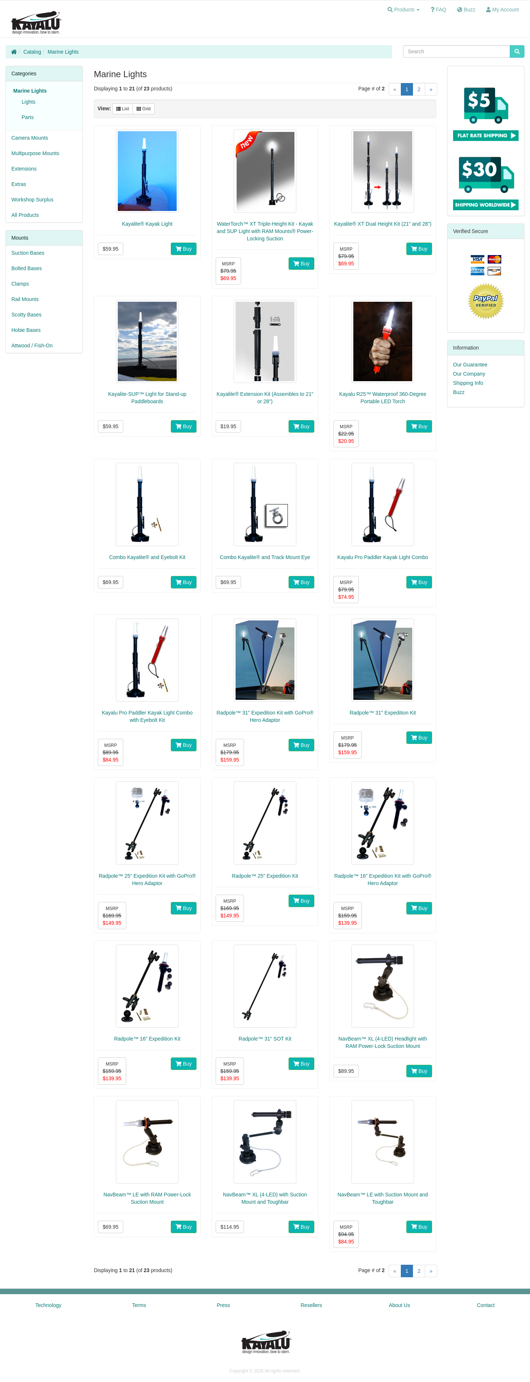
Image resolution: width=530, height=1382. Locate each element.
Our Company (469, 374)
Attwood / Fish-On (32, 345)
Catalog (32, 52)
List (122, 108)
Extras (18, 184)
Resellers (311, 1305)
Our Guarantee (470, 365)
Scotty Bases (26, 315)
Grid (144, 108)
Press (223, 1305)
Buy (184, 249)
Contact (486, 1305)
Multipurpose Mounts (35, 153)
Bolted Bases (26, 268)
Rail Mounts (25, 299)
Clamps (20, 284)
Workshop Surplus (32, 200)
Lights (27, 102)
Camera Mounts (29, 138)
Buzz (458, 392)
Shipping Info (468, 383)
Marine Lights (63, 52)
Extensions (23, 169)
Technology (48, 1305)
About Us (399, 1305)
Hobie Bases (25, 330)
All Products (25, 215)
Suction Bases (28, 253)
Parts (26, 117)
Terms (139, 1305)
